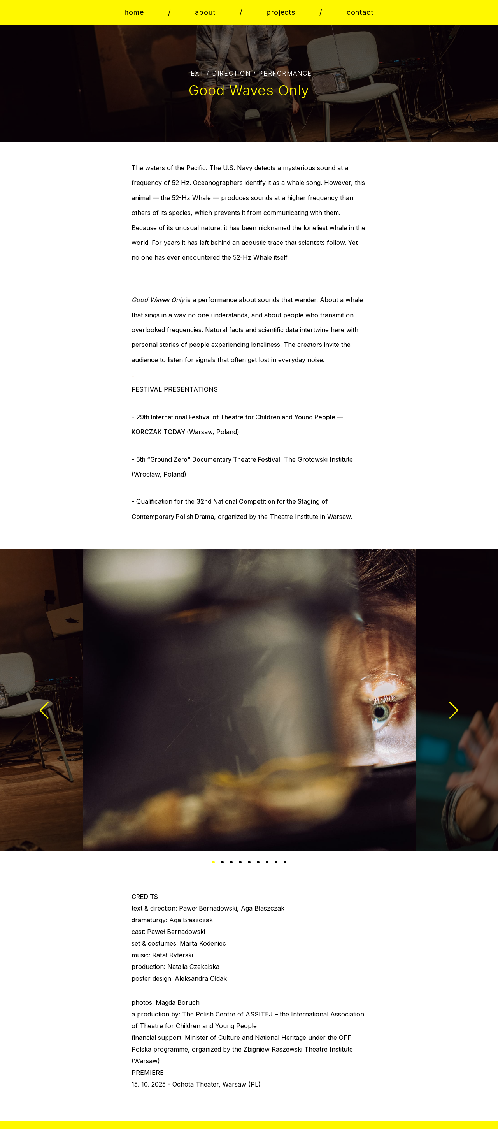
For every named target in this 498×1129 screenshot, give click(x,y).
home (134, 12)
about (205, 12)
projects (281, 12)
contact (360, 12)
